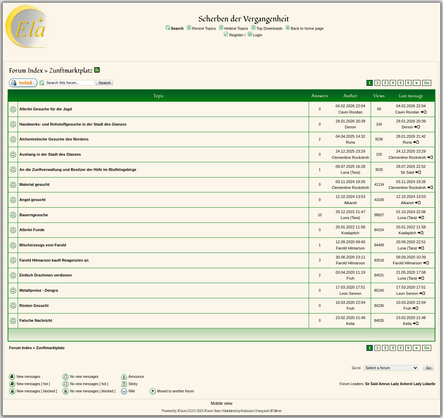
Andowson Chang (252, 411)
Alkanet (350, 203)
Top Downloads (269, 28)
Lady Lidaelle (424, 384)
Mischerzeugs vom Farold (42, 245)
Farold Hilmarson (350, 248)
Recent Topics (204, 28)
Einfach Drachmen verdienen (45, 275)
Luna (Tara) (350, 172)
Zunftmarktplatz (71, 70)
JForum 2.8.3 (185, 411)
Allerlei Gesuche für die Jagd (45, 109)
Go (426, 83)
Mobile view (222, 403)
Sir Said (407, 172)
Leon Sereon (350, 293)
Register (236, 35)
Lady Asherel (401, 384)
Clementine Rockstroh (350, 157)
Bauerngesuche (33, 215)
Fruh (350, 278)
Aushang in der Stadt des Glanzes (50, 154)
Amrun (384, 384)
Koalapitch (350, 233)
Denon (350, 127)
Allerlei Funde (32, 230)
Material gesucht (34, 184)
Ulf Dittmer (275, 411)
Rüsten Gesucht (33, 305)
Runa (350, 142)
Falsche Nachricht (35, 320)
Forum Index (26, 70)
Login (257, 35)
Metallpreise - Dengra (38, 290)
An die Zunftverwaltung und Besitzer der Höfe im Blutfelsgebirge (77, 169)
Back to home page (307, 28)
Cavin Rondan (350, 112)
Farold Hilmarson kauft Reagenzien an (54, 260)
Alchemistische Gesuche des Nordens (54, 139)
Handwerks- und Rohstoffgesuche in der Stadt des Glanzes (72, 124)
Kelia (350, 323)
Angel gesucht (32, 200)
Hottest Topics (236, 28)
